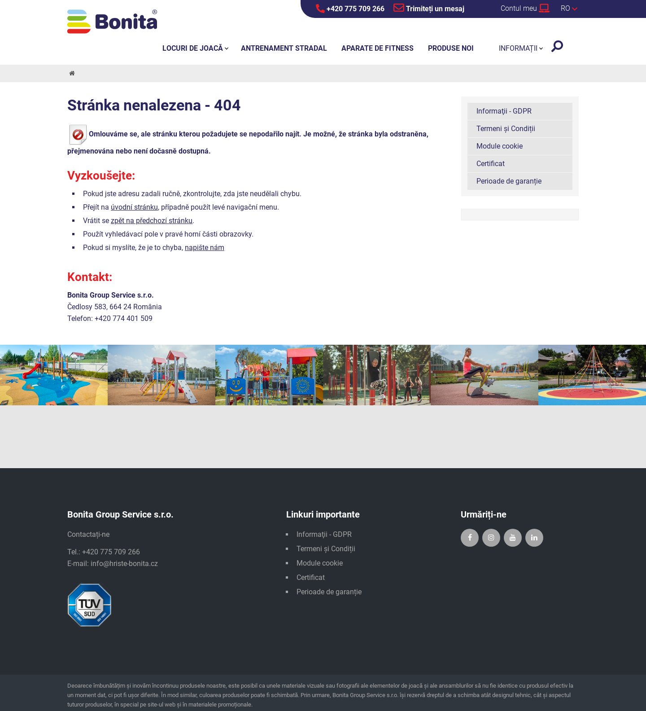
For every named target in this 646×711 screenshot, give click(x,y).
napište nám (204, 247)
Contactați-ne (88, 534)
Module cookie (499, 146)
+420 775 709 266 (350, 8)
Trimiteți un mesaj (428, 7)
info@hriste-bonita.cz (124, 563)
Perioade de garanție (508, 181)
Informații (518, 48)
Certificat (490, 163)
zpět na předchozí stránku (151, 220)
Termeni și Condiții (505, 128)
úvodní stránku (134, 207)
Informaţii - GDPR (504, 111)
